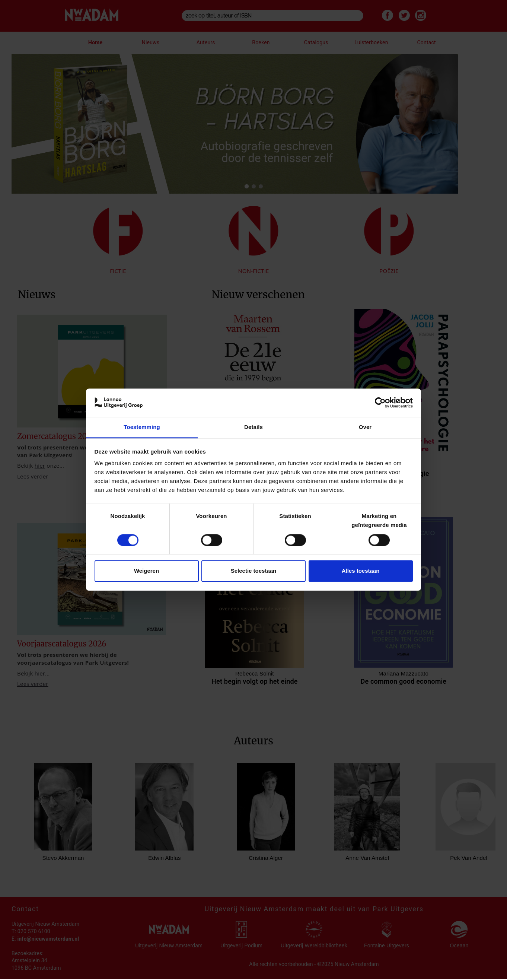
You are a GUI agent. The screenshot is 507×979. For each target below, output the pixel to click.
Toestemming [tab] (142, 427)
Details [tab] (253, 427)
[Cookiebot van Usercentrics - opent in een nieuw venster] (380, 402)
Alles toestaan (361, 571)
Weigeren (146, 571)
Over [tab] (365, 427)
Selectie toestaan (254, 571)
